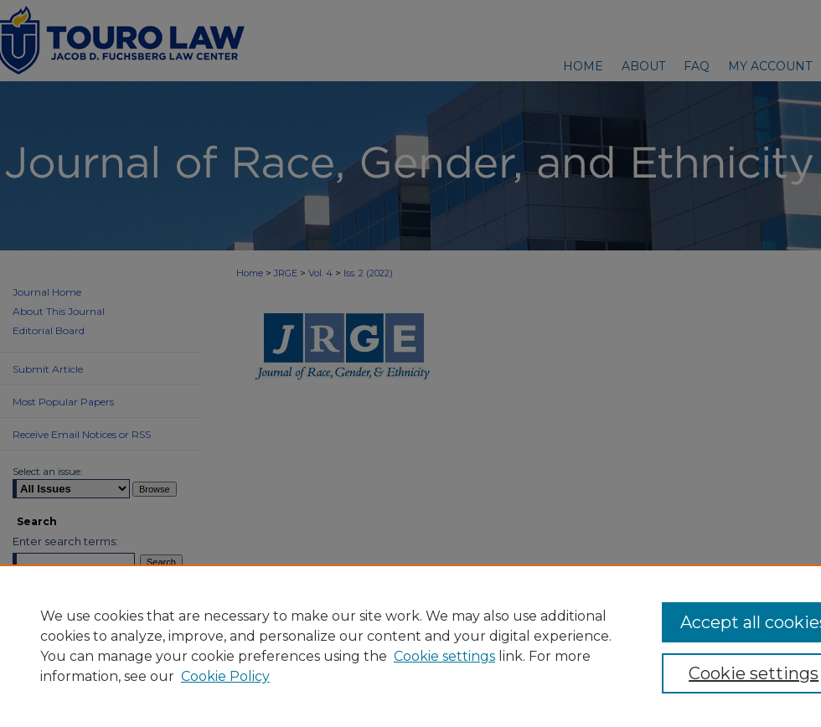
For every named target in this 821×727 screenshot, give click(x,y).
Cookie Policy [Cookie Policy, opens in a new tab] (225, 676)
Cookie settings (444, 656)
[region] (410, 646)
